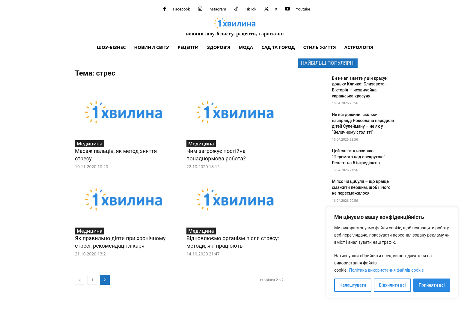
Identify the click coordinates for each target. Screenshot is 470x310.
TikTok (250, 9)
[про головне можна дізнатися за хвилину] (235, 26)
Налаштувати (353, 285)
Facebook (181, 9)
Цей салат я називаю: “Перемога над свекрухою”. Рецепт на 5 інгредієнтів (359, 156)
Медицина (90, 143)
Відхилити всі (392, 285)
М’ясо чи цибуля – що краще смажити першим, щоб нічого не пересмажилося (361, 187)
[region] (392, 252)
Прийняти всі (432, 285)
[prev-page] (80, 280)
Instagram (217, 9)
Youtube (303, 9)
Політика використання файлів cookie (386, 270)
